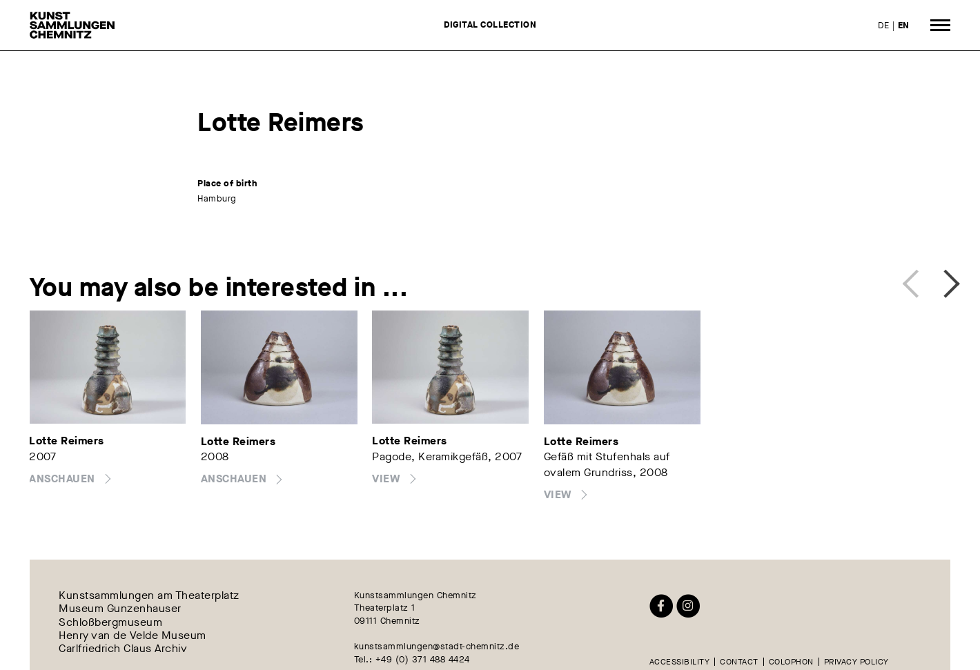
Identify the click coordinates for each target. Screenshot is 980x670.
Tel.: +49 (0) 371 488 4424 (412, 659)
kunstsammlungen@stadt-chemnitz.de (437, 646)
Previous (915, 282)
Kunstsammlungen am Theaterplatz (149, 595)
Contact (739, 662)
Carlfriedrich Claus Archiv (123, 648)
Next (944, 282)
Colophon (791, 662)
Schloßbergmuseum (110, 622)
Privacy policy (856, 662)
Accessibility (679, 662)
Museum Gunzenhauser (120, 608)
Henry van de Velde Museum (132, 635)
